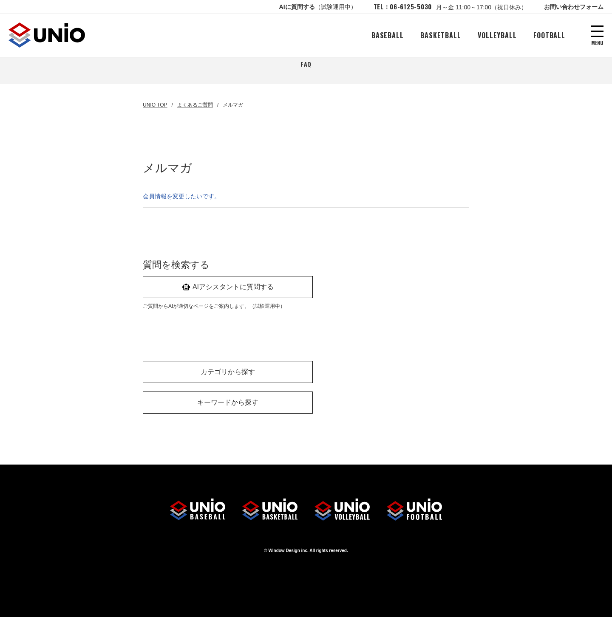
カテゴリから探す (228, 402)
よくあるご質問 (195, 135)
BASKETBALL (440, 35)
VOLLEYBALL (497, 35)
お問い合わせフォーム (574, 6)
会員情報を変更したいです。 (181, 226)
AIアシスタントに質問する (233, 317)
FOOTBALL (549, 35)
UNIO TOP (155, 135)
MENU (597, 42)
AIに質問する (318, 6)
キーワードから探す (227, 432)
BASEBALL (387, 35)
